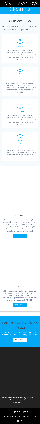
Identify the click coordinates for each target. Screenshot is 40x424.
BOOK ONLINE (19, 236)
